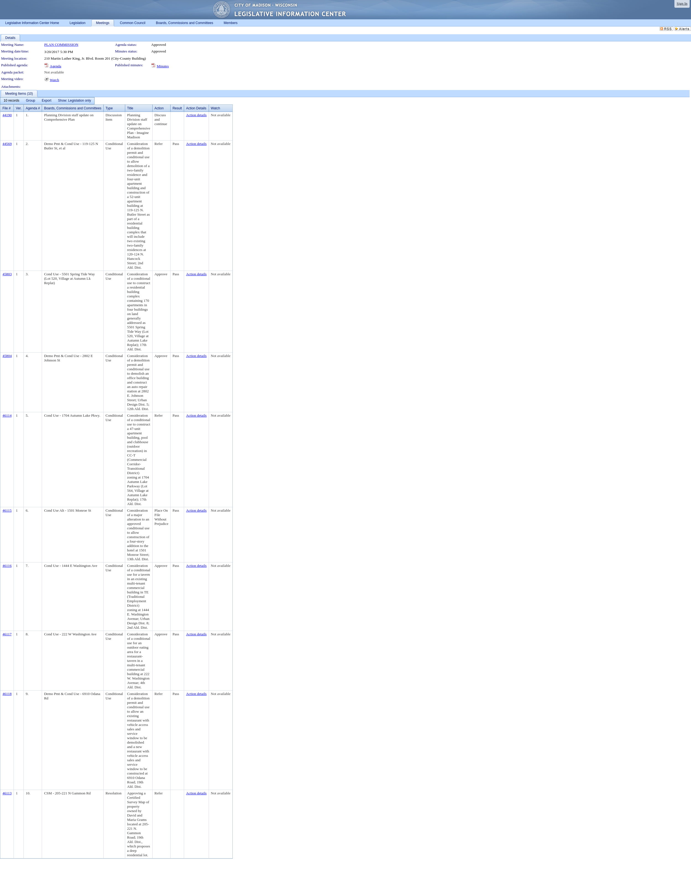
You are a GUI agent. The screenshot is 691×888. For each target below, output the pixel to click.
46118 (7, 694)
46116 (7, 566)
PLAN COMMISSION (61, 45)
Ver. (19, 108)
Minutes (163, 66)
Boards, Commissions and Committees (72, 108)
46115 (7, 510)
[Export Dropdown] (46, 100)
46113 (7, 793)
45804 (7, 356)
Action (159, 108)
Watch (54, 80)
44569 (7, 144)
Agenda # (33, 108)
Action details (196, 115)
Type (109, 108)
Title (130, 108)
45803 (7, 274)
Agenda (55, 66)
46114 (7, 415)
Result (177, 108)
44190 (7, 115)
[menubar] (47, 100)
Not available (54, 72)
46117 (7, 634)
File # (6, 108)
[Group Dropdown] (30, 100)
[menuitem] (11, 100)
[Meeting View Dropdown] (74, 100)
